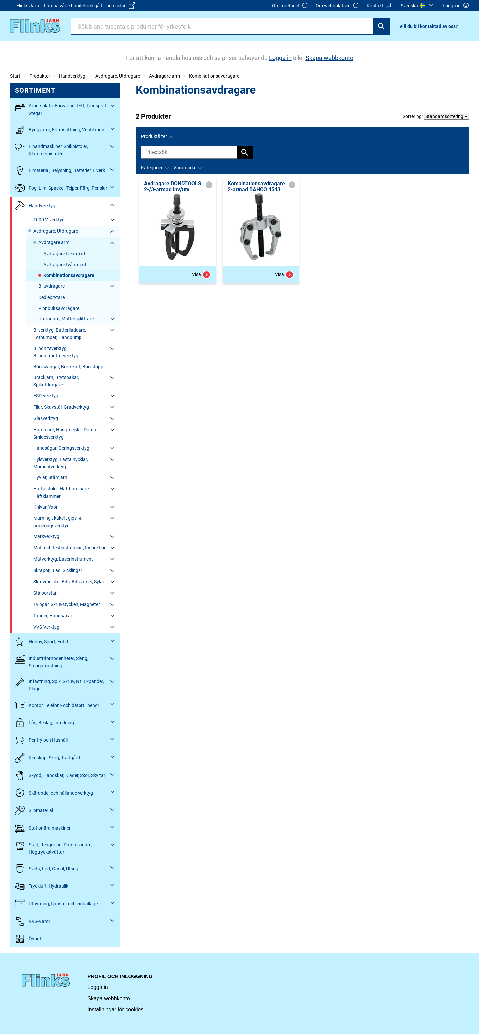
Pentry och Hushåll (41, 740)
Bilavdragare (51, 286)
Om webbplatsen (337, 5)
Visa (201, 275)
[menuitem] (418, 6)
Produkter (39, 76)
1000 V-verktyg (49, 219)
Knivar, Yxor (45, 507)
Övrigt (28, 939)
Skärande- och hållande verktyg (54, 793)
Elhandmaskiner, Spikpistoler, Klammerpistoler (51, 149)
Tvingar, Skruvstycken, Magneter (66, 604)
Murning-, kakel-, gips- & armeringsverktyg (57, 522)
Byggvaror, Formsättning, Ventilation (59, 130)
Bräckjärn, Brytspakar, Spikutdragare (56, 381)
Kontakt (379, 5)
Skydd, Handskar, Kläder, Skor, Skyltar (60, 775)
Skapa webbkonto (108, 998)
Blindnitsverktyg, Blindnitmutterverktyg (55, 352)
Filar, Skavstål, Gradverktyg (61, 407)
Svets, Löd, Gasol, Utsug (46, 868)
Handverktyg (72, 76)
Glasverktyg (45, 418)
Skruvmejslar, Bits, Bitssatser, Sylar (68, 581)
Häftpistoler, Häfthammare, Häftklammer (61, 492)
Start (15, 76)
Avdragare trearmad (64, 253)
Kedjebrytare (51, 297)
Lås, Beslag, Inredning (44, 722)
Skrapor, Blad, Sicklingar (57, 570)
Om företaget (290, 5)
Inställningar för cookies (115, 1009)
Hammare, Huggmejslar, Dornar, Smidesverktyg (66, 433)
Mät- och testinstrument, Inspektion (70, 547)
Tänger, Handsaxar (52, 615)
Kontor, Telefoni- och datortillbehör (57, 705)
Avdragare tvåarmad (64, 264)
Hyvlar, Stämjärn (50, 477)
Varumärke (184, 167)
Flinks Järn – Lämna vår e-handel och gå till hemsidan (75, 5)
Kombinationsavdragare (214, 76)
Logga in (97, 987)
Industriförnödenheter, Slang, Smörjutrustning (51, 661)
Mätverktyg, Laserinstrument (63, 559)
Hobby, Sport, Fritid (41, 642)
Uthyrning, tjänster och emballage (56, 904)
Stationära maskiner (43, 828)
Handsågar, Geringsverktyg (61, 448)
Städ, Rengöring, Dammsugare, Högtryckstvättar (53, 848)
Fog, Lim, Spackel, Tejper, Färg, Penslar (61, 188)
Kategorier (152, 167)
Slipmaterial (34, 810)
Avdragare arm (164, 76)
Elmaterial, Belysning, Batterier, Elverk (60, 170)
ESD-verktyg (45, 395)
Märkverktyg (46, 536)
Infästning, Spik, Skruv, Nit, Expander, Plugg (59, 684)
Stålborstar (45, 593)
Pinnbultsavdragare (58, 308)
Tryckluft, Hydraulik (41, 886)
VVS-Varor (32, 921)
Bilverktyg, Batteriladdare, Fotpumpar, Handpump (59, 333)
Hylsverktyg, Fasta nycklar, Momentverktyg (60, 463)
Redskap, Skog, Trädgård (47, 758)
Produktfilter (154, 136)
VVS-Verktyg (46, 627)
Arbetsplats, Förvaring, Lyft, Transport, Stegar (61, 109)
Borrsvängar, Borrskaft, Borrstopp (68, 366)
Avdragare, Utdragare (117, 76)
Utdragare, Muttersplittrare (66, 318)
